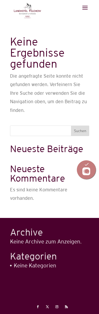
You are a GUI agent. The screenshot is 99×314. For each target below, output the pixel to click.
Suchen (80, 131)
